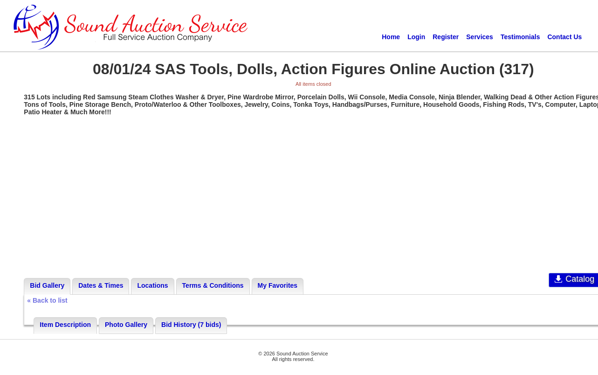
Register (446, 37)
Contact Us (564, 37)
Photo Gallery (126, 324)
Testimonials (520, 37)
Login (416, 37)
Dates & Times (100, 285)
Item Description (65, 324)
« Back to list (47, 300)
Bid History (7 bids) (191, 324)
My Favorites (278, 285)
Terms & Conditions (213, 285)
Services (479, 37)
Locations (152, 285)
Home (391, 37)
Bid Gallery (47, 285)
